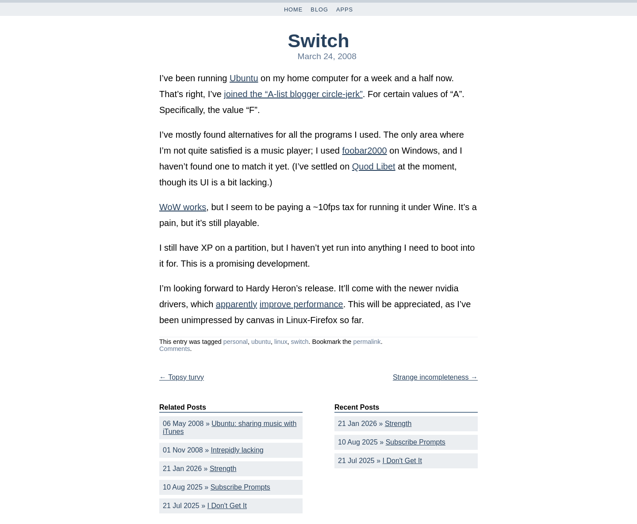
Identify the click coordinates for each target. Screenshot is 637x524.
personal (235, 341)
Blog (319, 9)
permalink (366, 341)
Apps (344, 9)
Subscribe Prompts (240, 487)
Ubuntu (244, 78)
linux (281, 341)
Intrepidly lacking (237, 450)
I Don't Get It (227, 505)
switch (300, 341)
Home (293, 9)
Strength (223, 468)
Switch (318, 40)
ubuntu (261, 341)
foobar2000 (364, 150)
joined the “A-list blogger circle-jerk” (293, 94)
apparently (236, 304)
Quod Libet (373, 166)
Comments (174, 348)
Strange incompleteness (435, 377)
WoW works (182, 207)
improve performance (301, 304)
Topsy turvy (181, 377)
